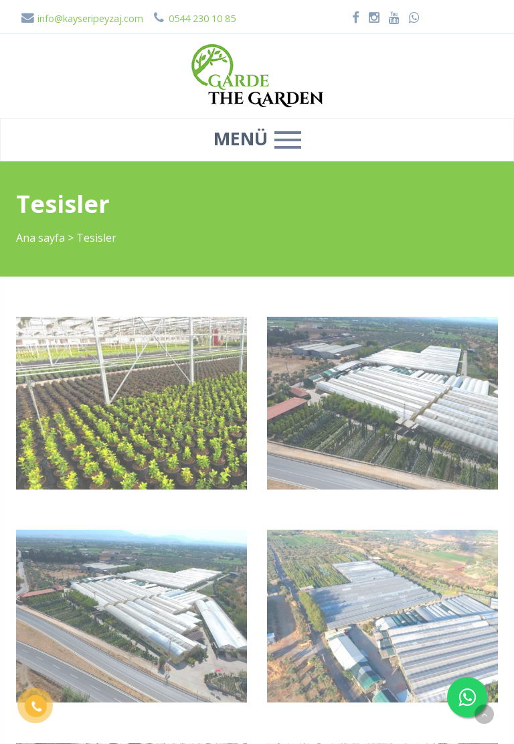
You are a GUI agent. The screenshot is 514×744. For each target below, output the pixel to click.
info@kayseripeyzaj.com (82, 18)
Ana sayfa (40, 237)
